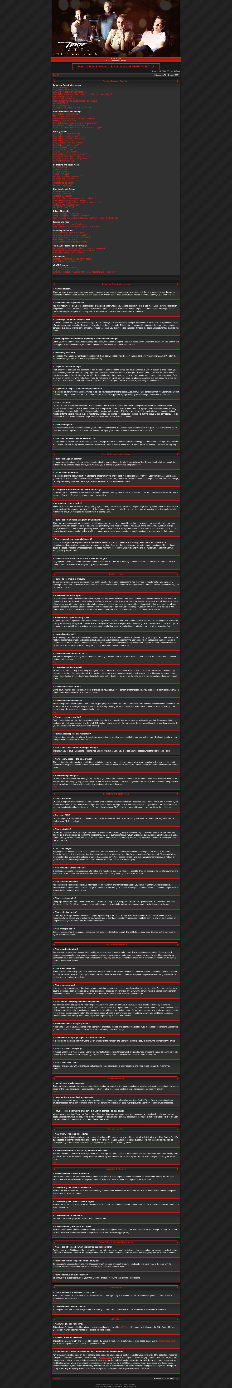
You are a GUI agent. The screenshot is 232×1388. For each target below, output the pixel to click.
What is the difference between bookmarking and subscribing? (79, 248)
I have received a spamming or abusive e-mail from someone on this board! (85, 218)
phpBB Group (124, 1327)
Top (54, 297)
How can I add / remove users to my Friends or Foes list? (77, 226)
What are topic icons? (62, 185)
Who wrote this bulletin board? (66, 267)
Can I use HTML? (60, 169)
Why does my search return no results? (70, 235)
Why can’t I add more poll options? (68, 143)
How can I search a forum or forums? (69, 233)
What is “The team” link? (63, 207)
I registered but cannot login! (65, 99)
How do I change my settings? (66, 114)
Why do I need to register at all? (66, 90)
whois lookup (105, 1357)
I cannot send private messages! (67, 213)
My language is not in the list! (65, 121)
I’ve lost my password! (62, 96)
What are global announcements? (67, 176)
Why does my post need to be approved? (70, 158)
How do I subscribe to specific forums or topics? (73, 250)
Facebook (115, 61)
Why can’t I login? (60, 87)
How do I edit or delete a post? (66, 136)
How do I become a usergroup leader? (69, 200)
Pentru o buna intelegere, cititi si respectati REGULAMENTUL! (116, 66)
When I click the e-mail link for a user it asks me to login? (77, 127)
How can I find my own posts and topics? (70, 242)
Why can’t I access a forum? (65, 147)
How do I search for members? (66, 239)
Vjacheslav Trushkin (110, 1386)
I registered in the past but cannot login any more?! (75, 101)
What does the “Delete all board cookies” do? (72, 108)
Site (107, 61)
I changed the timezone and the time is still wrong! (74, 118)
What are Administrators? (64, 191)
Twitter (123, 61)
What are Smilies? (61, 172)
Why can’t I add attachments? (66, 149)
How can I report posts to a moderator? (70, 154)
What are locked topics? (63, 183)
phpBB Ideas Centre (167, 1341)
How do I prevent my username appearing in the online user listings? (82, 94)
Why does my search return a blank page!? (71, 237)
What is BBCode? (60, 167)
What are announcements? (64, 178)
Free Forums (123, 1386)
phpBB (106, 1384)
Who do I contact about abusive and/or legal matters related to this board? (85, 272)
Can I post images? (61, 174)
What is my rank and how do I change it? (70, 125)
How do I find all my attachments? (67, 261)
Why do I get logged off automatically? (69, 92)
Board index (57, 75)
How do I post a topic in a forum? (67, 134)
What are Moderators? (62, 194)
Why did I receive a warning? (65, 152)
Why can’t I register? (62, 105)
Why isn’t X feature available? (66, 270)
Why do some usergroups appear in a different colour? (76, 203)
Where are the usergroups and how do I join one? (74, 198)
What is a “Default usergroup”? (66, 205)
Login (118, 59)
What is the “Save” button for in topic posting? (72, 156)
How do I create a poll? (63, 140)
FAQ (113, 59)
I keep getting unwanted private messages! (71, 216)
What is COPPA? (60, 103)
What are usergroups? (62, 196)
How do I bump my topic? (64, 161)
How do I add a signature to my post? (69, 138)
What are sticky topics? (63, 181)
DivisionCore (132, 1386)
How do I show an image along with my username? (75, 123)
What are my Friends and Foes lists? (69, 224)
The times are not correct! (64, 116)
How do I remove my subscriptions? (68, 252)
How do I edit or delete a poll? (66, 145)
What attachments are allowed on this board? (72, 259)
